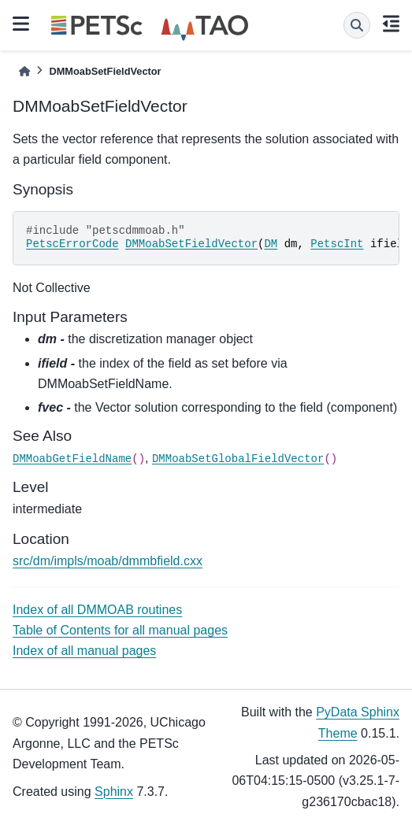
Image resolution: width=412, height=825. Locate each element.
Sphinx (114, 791)
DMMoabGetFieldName (72, 459)
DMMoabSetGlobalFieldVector (238, 459)
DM (270, 244)
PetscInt (336, 244)
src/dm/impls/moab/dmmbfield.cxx (107, 561)
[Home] (24, 71)
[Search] (356, 25)
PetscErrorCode (72, 244)
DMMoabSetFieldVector (191, 244)
